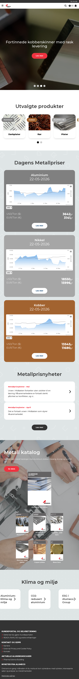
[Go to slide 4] (44, 86)
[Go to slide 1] (35, 86)
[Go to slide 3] (41, 86)
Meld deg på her (8, 676)
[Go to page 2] (41, 142)
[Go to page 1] (38, 142)
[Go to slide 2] (38, 86)
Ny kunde (74, 1)
